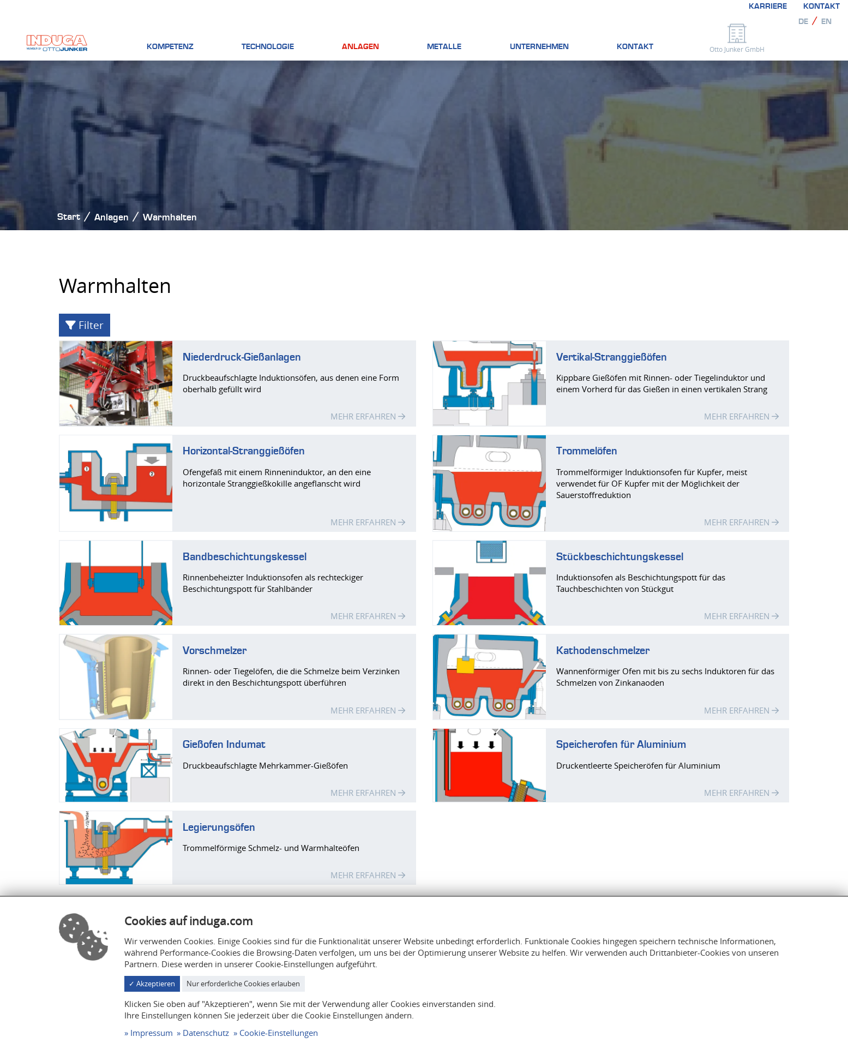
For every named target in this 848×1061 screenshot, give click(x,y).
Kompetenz (170, 46)
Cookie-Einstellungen (278, 1032)
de (803, 21)
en (826, 21)
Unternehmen (539, 46)
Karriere (768, 6)
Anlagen (360, 46)
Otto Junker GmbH (737, 49)
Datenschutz (206, 1032)
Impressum (151, 1032)
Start (68, 217)
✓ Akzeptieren (152, 983)
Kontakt (821, 6)
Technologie (268, 46)
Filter (84, 325)
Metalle (444, 46)
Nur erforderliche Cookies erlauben (243, 983)
